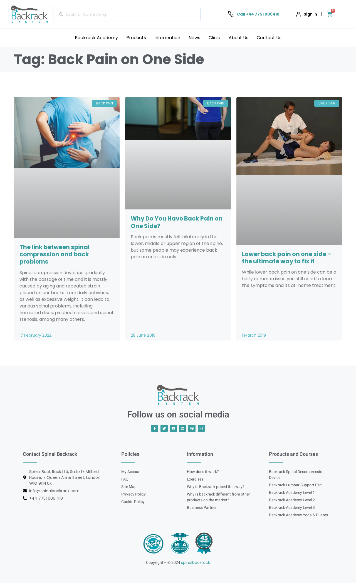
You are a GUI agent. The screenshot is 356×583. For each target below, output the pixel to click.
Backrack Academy (96, 37)
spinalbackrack (195, 562)
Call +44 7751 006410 (258, 14)
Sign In (310, 14)
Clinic (214, 37)
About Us (238, 37)
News (194, 37)
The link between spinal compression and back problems (54, 254)
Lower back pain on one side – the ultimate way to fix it (286, 257)
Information (167, 37)
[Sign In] (298, 14)
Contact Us (269, 37)
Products (136, 37)
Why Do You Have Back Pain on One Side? (176, 222)
